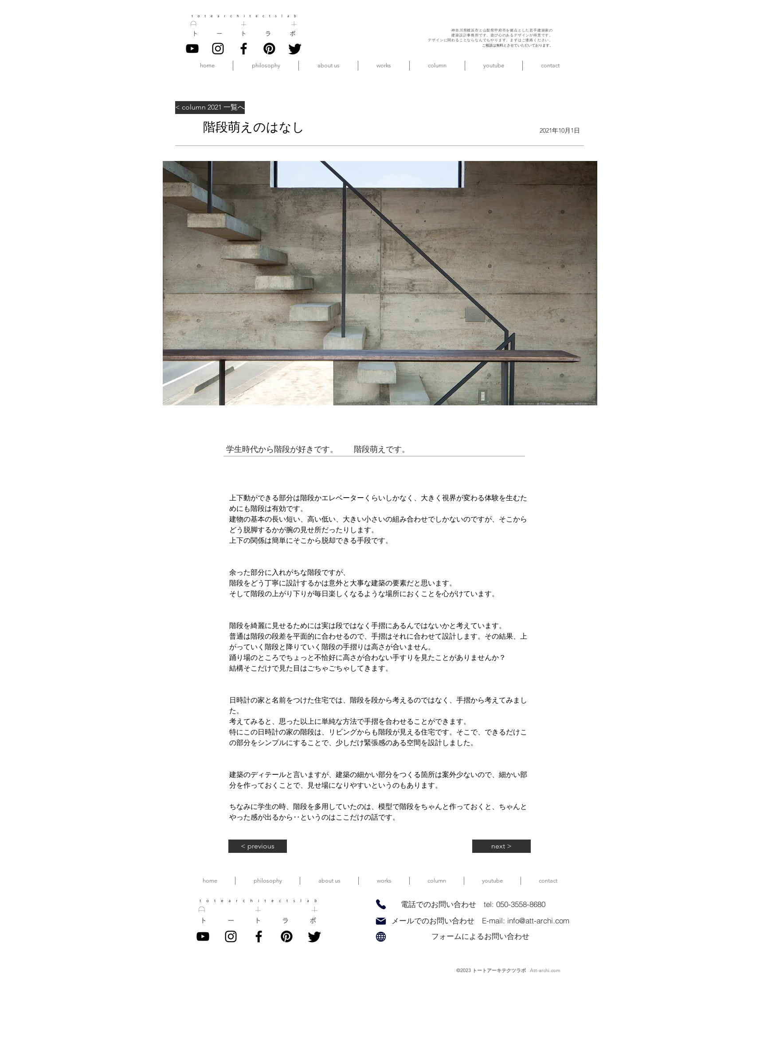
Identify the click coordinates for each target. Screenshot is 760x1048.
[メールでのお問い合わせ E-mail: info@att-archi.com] (480, 921)
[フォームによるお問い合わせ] (480, 936)
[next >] (501, 846)
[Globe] (380, 936)
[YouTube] (192, 48)
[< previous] (257, 846)
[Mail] (380, 921)
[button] (328, 66)
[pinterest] (269, 48)
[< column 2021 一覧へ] (210, 107)
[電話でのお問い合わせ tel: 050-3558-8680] (472, 904)
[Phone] (380, 904)
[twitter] (295, 48)
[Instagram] (218, 48)
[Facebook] (243, 48)
